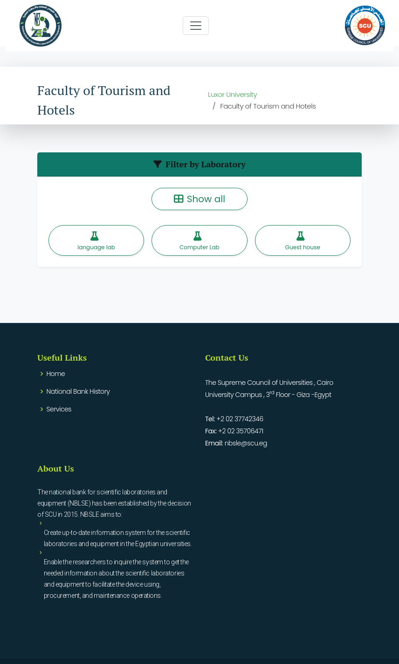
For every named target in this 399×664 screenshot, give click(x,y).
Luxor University (232, 94)
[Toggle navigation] (196, 25)
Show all (199, 198)
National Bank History (78, 391)
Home (56, 373)
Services (59, 409)
